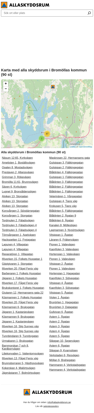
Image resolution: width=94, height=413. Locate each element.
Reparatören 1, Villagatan (17, 254)
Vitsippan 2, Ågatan (61, 263)
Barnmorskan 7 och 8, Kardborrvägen (15, 347)
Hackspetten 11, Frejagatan (19, 239)
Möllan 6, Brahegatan (62, 360)
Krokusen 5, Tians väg (62, 206)
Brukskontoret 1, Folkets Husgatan (23, 287)
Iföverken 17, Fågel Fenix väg (20, 283)
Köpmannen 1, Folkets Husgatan (22, 297)
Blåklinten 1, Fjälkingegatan (66, 191)
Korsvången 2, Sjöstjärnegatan (21, 210)
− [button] (6, 89)
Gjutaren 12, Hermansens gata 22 (22, 292)
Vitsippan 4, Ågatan (61, 283)
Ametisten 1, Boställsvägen (18, 162)
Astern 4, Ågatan (59, 331)
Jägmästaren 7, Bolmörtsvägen (21, 372)
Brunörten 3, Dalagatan (63, 307)
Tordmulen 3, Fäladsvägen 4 (19, 225)
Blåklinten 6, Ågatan (61, 220)
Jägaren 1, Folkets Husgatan (19, 278)
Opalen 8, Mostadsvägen (17, 167)
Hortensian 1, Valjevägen (64, 254)
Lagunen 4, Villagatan (15, 244)
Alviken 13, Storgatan (15, 196)
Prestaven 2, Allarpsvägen (18, 172)
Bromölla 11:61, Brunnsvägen (20, 181)
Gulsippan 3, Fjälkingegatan (66, 162)
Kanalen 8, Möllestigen (63, 225)
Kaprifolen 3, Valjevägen (64, 249)
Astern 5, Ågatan (59, 336)
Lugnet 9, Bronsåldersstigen (19, 191)
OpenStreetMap (85, 147)
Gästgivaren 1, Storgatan (17, 263)
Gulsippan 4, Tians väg (63, 201)
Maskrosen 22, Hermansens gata (69, 157)
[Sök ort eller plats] (89, 13)
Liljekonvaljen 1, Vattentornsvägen (23, 353)
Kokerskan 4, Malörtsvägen (18, 368)
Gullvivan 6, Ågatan (61, 311)
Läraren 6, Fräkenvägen (64, 239)
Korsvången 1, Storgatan (17, 215)
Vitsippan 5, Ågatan (61, 292)
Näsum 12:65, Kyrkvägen (17, 157)
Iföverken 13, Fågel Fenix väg (20, 358)
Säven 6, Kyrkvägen (14, 186)
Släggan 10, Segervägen (64, 340)
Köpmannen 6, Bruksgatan (18, 307)
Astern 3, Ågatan (59, 326)
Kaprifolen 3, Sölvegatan (64, 278)
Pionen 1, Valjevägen (62, 244)
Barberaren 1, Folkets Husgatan (21, 273)
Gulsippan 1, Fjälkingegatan (66, 177)
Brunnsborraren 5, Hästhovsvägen (23, 363)
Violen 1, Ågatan (59, 297)
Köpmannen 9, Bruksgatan (18, 316)
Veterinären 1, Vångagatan (65, 196)
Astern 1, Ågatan (59, 316)
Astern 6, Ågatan (59, 345)
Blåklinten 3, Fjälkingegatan (66, 181)
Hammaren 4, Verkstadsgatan (67, 364)
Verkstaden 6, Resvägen (64, 355)
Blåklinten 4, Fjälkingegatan (66, 172)
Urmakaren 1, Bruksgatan (17, 340)
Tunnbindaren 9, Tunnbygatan (20, 336)
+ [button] (6, 84)
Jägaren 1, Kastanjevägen (18, 311)
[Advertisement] (47, 41)
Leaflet (72, 147)
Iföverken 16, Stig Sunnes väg (20, 326)
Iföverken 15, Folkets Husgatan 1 (22, 259)
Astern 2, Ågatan (59, 321)
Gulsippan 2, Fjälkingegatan (66, 167)
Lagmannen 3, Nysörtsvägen (67, 230)
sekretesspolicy (51, 406)
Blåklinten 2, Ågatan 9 (62, 215)
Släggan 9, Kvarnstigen (63, 350)
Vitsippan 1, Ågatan (61, 234)
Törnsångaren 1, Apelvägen (19, 234)
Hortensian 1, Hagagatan (64, 273)
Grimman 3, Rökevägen (16, 177)
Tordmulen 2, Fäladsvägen (18, 220)
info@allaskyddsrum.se (59, 402)
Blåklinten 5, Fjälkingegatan (66, 210)
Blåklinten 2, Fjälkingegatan (66, 186)
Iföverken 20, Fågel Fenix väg (20, 268)
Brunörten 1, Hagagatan (64, 302)
